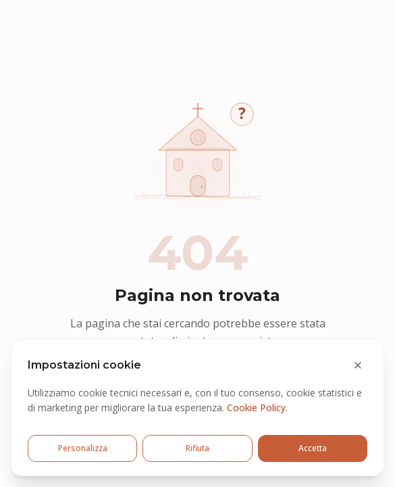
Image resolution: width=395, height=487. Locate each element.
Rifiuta (197, 448)
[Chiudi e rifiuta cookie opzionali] (357, 365)
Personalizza (82, 448)
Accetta (312, 448)
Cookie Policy (256, 407)
